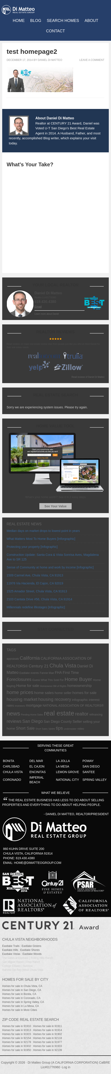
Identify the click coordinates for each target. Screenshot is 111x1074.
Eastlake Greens (31, 946)
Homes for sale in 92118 (47, 1038)
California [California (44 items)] (30, 658)
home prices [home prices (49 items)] (20, 692)
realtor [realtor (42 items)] (81, 714)
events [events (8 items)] (35, 673)
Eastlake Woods (32, 954)
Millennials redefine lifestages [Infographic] (36, 607)
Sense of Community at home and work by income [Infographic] (50, 567)
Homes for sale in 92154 (16, 1038)
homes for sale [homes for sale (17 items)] (84, 693)
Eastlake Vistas (11, 954)
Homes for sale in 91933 (47, 1046)
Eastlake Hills (10, 950)
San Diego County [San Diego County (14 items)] (58, 721)
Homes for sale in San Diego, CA (21, 990)
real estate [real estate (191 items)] (59, 713)
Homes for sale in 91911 (47, 1026)
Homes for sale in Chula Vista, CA (22, 986)
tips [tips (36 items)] (59, 728)
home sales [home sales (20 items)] (44, 692)
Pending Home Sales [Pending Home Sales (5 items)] (32, 714)
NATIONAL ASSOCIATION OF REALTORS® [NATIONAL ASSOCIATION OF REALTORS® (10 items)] (73, 705)
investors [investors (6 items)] (20, 705)
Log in (66, 1067)
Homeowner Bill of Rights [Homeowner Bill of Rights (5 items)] (53, 686)
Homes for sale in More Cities (19, 1010)
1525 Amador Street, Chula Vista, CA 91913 (37, 591)
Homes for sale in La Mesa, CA (20, 1006)
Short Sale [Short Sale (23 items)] (25, 728)
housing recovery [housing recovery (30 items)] (54, 699)
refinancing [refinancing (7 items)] (95, 714)
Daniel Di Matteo (50, 60)
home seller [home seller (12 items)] (63, 693)
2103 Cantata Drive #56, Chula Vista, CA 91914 (39, 599)
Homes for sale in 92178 (16, 1042)
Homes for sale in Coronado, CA (21, 998)
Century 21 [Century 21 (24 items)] (39, 666)
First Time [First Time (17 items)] (71, 673)
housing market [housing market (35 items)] (22, 699)
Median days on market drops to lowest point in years (43, 531)
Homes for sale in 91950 (16, 1050)
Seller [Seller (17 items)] (77, 721)
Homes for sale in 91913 (16, 1030)
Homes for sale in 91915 (16, 1034)
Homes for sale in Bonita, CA (19, 994)
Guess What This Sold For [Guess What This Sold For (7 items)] (48, 680)
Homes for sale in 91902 (47, 1034)
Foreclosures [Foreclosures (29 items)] (19, 679)
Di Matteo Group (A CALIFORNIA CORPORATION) (63, 1062)
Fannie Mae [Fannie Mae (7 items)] (47, 673)
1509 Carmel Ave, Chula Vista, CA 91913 (35, 575)
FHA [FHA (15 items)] (58, 673)
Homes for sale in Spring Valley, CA (23, 1002)
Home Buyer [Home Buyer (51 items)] (78, 679)
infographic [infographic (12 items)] (80, 700)
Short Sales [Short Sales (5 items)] (42, 728)
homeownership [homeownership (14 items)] (79, 686)
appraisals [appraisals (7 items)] (13, 658)
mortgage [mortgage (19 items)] (34, 705)
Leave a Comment (91, 60)
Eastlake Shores (30, 950)
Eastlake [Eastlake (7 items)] (24, 673)
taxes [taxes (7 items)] (52, 728)
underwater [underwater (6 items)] (70, 728)
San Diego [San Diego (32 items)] (32, 721)
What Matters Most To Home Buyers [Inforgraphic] (41, 539)
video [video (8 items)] (80, 728)
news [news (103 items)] (13, 713)
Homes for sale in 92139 (47, 1050)
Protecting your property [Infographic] (32, 547)
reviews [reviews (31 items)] (14, 721)
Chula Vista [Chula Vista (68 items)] (62, 666)
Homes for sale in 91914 (47, 1030)
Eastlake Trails (10, 946)
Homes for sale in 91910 (16, 1026)
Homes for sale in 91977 (47, 1042)
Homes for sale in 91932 (16, 1046)
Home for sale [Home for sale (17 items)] (27, 686)
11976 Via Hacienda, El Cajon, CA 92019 (35, 583)
